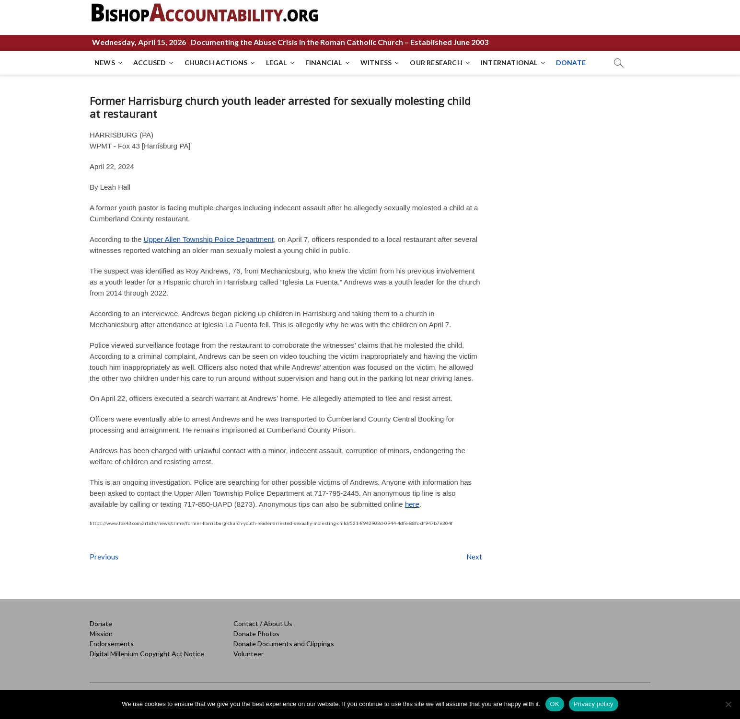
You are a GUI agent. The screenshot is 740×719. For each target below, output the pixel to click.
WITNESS (376, 62)
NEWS (104, 62)
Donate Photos (256, 633)
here (412, 504)
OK (554, 704)
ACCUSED (149, 62)
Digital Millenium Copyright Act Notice (147, 654)
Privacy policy (593, 704)
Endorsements (112, 643)
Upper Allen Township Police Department (209, 239)
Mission (101, 633)
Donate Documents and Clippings (283, 643)
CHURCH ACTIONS (216, 62)
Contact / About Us (262, 623)
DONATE (571, 62)
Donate (101, 623)
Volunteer (248, 654)
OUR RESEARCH (436, 62)
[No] (728, 704)
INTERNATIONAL (509, 62)
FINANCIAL (323, 62)
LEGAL (276, 62)
